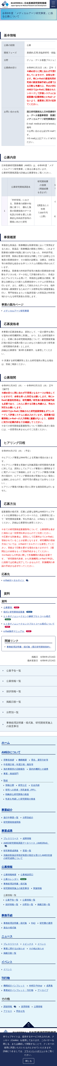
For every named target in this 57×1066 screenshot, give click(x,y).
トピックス (28, 944)
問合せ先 (20, 1011)
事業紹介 (7, 809)
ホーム (6, 742)
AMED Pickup (35, 985)
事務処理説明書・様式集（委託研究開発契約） (29, 647)
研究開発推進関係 (12, 822)
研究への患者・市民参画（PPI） (21, 790)
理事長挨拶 (8, 760)
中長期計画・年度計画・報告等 (18, 764)
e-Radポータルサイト (15, 580)
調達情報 (9, 1006)
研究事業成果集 (10, 850)
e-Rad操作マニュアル (17, 631)
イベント (42, 944)
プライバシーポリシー (35, 1051)
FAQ (33, 923)
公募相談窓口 (27, 874)
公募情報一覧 (28, 900)
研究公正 (22, 785)
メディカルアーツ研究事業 (16, 311)
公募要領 (11, 607)
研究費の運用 (46, 923)
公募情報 (7, 866)
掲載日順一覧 (43, 904)
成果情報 (27, 838)
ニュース (7, 936)
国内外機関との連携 (38, 769)
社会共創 (35, 785)
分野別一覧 (27, 904)
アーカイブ (43, 990)
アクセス (7, 1011)
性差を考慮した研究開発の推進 (20, 799)
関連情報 (37, 888)
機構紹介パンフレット (14, 985)
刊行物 (6, 978)
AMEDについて (11, 752)
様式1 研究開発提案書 (17, 612)
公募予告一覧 (11, 900)
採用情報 (25, 1006)
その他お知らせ (36, 948)
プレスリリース (10, 838)
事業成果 (7, 830)
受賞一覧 (27, 850)
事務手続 (7, 915)
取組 (5, 780)
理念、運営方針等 (39, 760)
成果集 (49, 985)
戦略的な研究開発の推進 (17, 794)
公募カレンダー (14, 879)
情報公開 (9, 785)
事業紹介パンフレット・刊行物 (18, 990)
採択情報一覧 (11, 904)
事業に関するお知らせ (14, 948)
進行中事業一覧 (10, 817)
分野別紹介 (28, 817)
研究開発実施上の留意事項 (16, 888)
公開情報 (38, 1006)
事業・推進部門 (10, 773)
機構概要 (22, 760)
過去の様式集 (9, 927)
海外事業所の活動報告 (14, 769)
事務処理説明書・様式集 (15, 883)
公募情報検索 (9, 874)
